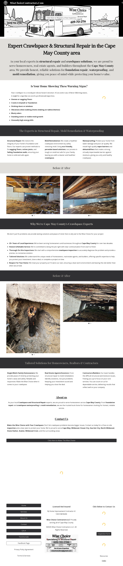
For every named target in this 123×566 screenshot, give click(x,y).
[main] (61, 23)
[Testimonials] (23, 537)
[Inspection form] (104, 534)
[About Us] (23, 518)
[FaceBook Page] (23, 543)
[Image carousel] (33, 196)
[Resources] (104, 556)
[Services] (23, 512)
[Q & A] (23, 530)
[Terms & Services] (23, 555)
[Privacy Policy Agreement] (23, 549)
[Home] (23, 505)
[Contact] (23, 524)
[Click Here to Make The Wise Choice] (61, 440)
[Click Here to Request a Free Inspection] (61, 18)
